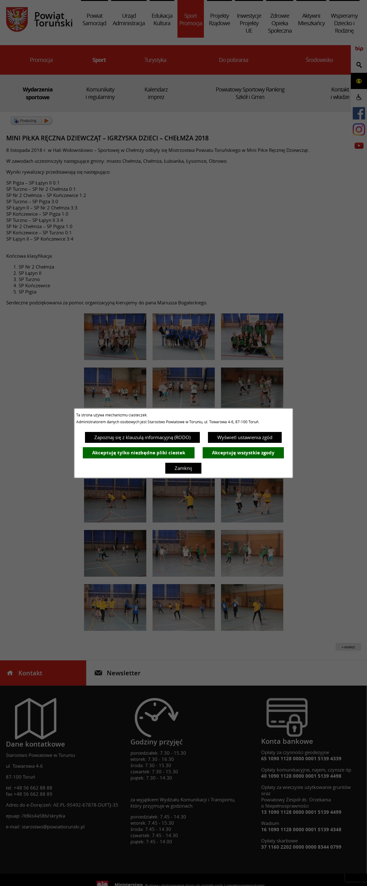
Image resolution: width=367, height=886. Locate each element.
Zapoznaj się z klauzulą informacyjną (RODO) (142, 437)
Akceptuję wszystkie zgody (243, 452)
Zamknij (183, 468)
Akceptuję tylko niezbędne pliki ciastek (138, 452)
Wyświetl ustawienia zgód (244, 437)
